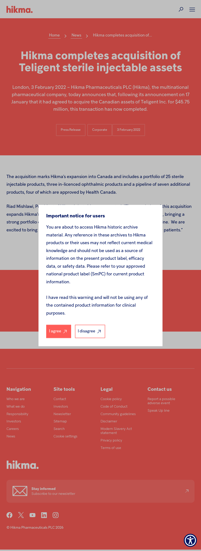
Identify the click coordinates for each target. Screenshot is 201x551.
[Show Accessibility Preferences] (190, 540)
